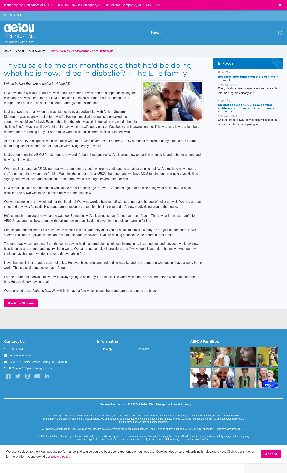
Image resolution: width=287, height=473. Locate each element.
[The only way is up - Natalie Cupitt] (245, 366)
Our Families (37, 58)
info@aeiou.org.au (21, 365)
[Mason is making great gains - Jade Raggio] (200, 387)
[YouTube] (38, 386)
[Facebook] (8, 386)
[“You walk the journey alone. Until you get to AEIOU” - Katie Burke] (267, 387)
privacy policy (65, 466)
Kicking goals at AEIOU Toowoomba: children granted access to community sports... (246, 115)
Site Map (106, 358)
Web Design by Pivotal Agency (170, 414)
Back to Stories (21, 313)
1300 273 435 (14, 15)
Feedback (143, 358)
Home (7, 58)
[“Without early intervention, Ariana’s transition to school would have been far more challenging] (245, 387)
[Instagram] (28, 386)
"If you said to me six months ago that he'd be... (82, 58)
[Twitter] (18, 386)
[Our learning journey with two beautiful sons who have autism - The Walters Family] (267, 366)
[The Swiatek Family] (200, 366)
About (20, 58)
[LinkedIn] (48, 386)
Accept (271, 464)
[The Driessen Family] (223, 366)
